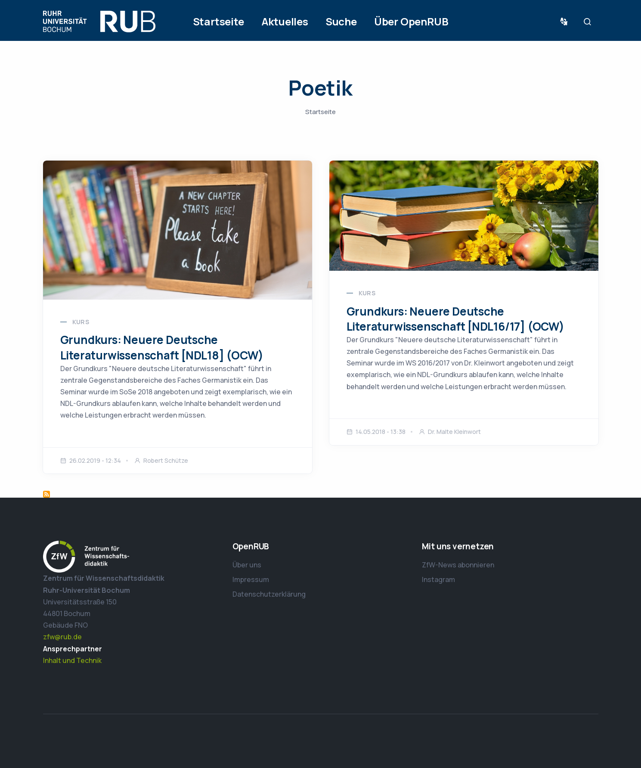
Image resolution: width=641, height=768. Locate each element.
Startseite (218, 21)
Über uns (246, 565)
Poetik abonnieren (46, 494)
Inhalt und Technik (72, 660)
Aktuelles (284, 21)
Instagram (438, 579)
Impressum (250, 579)
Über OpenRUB (411, 21)
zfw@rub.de (62, 636)
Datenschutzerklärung (269, 594)
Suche (341, 21)
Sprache (565, 22)
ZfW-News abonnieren (458, 565)
